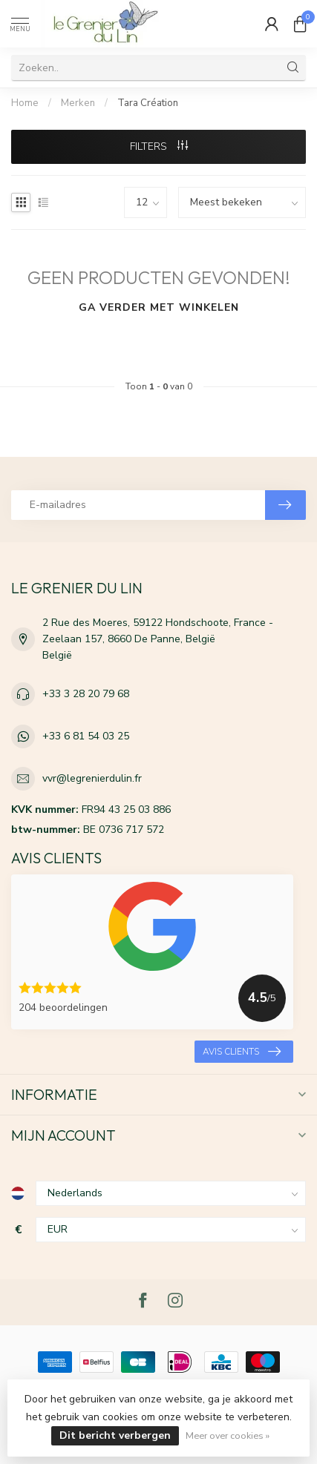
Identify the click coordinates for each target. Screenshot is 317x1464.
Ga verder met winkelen (159, 307)
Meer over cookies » (227, 1435)
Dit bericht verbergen (115, 1435)
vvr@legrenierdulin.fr (92, 778)
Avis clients (242, 1052)
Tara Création (147, 103)
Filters (159, 146)
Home (25, 103)
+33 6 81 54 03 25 (85, 736)
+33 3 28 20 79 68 (85, 694)
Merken (78, 103)
